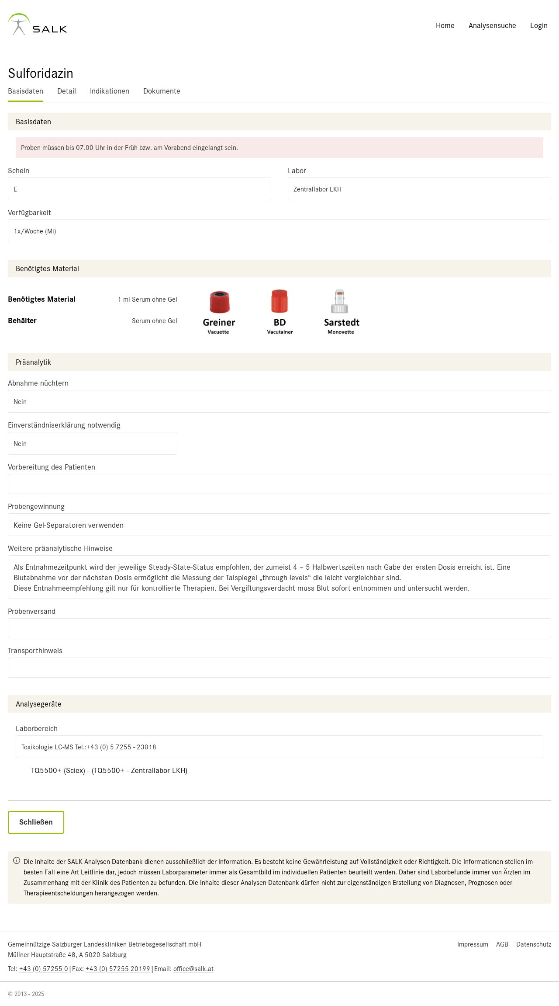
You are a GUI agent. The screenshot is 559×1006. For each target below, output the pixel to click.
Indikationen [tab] (109, 91)
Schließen (36, 822)
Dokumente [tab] (161, 91)
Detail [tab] (66, 91)
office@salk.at (193, 969)
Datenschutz (533, 944)
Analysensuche (492, 25)
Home (445, 25)
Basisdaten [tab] (25, 91)
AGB (502, 944)
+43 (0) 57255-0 (43, 969)
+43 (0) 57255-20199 (118, 969)
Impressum (472, 944)
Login (539, 25)
